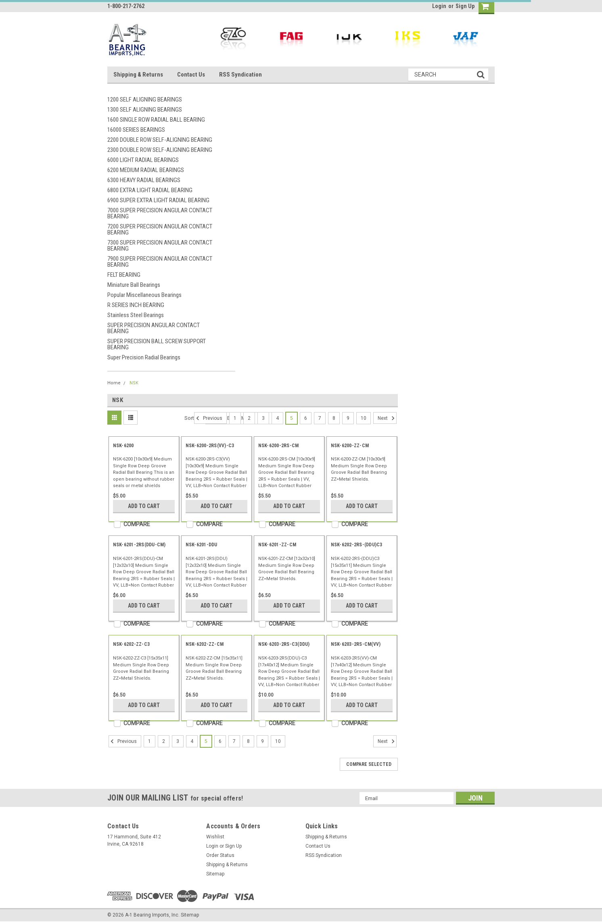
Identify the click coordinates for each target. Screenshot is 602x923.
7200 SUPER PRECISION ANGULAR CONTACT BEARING (159, 229)
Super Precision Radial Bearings (143, 357)
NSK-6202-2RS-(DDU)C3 (357, 545)
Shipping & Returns (138, 74)
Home (114, 383)
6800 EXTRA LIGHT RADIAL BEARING (149, 190)
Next (387, 418)
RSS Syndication (240, 74)
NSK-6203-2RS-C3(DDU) (284, 644)
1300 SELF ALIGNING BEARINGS (144, 109)
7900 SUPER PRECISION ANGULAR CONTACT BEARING (159, 261)
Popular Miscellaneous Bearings (144, 295)
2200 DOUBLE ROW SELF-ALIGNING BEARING (159, 139)
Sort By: (193, 418)
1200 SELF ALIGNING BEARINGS (144, 99)
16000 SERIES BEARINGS (136, 129)
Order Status (220, 855)
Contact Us (191, 74)
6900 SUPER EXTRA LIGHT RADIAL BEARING (158, 200)
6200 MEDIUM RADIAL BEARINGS (145, 170)
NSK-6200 (123, 445)
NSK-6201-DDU (201, 545)
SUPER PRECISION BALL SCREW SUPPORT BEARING (156, 344)
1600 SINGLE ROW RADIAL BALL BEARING (156, 119)
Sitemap (215, 874)
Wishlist (215, 837)
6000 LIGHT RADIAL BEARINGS (143, 160)
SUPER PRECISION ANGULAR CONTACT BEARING (153, 328)
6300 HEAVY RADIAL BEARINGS (143, 180)
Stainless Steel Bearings (135, 315)
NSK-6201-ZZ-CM (277, 545)
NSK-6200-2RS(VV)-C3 (210, 445)
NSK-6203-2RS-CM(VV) (356, 644)
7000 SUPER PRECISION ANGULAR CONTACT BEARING (159, 213)
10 (363, 418)
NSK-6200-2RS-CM (278, 445)
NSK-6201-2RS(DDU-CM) (139, 545)
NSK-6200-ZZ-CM (350, 445)
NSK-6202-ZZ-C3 (131, 644)
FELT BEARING (123, 274)
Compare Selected (368, 764)
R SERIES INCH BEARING (135, 305)
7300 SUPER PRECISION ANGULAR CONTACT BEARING (159, 245)
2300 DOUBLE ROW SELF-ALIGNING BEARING (159, 149)
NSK (134, 383)
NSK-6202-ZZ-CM (205, 644)
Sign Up (465, 6)
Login (439, 6)
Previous (208, 418)
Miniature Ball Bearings (133, 284)
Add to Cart (144, 506)
